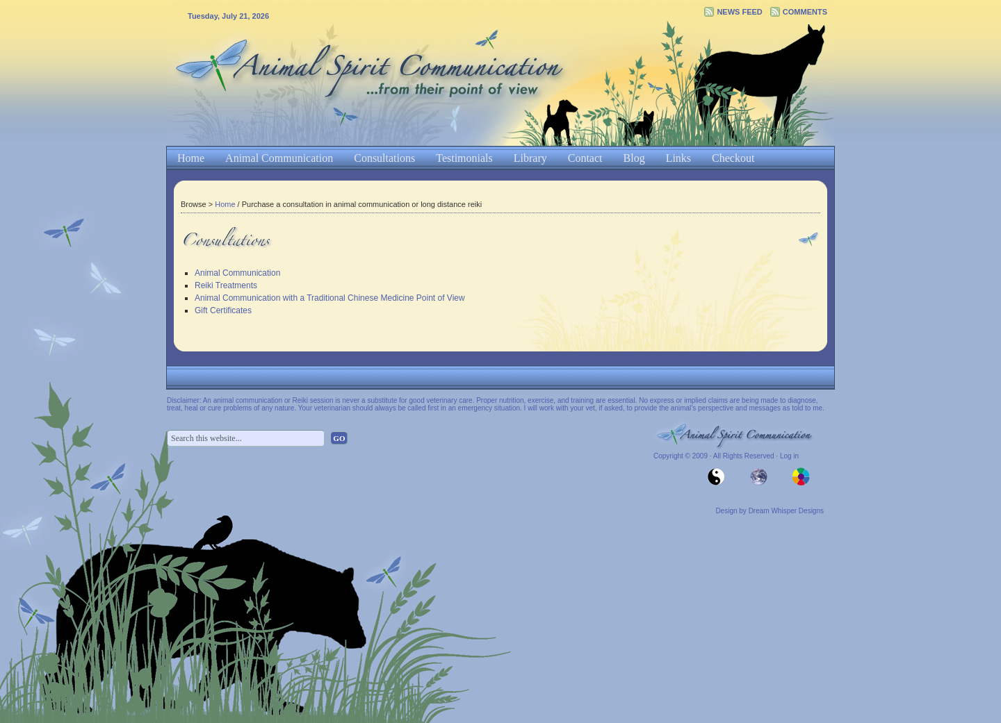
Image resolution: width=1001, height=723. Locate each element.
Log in (789, 456)
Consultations (384, 158)
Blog (634, 158)
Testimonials (464, 158)
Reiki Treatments (226, 285)
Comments (805, 12)
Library (530, 158)
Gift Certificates (223, 310)
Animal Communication (279, 158)
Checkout (733, 158)
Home (190, 158)
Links (678, 158)
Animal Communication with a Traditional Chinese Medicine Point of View (330, 298)
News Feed (739, 12)
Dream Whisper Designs (786, 511)
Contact (585, 158)
